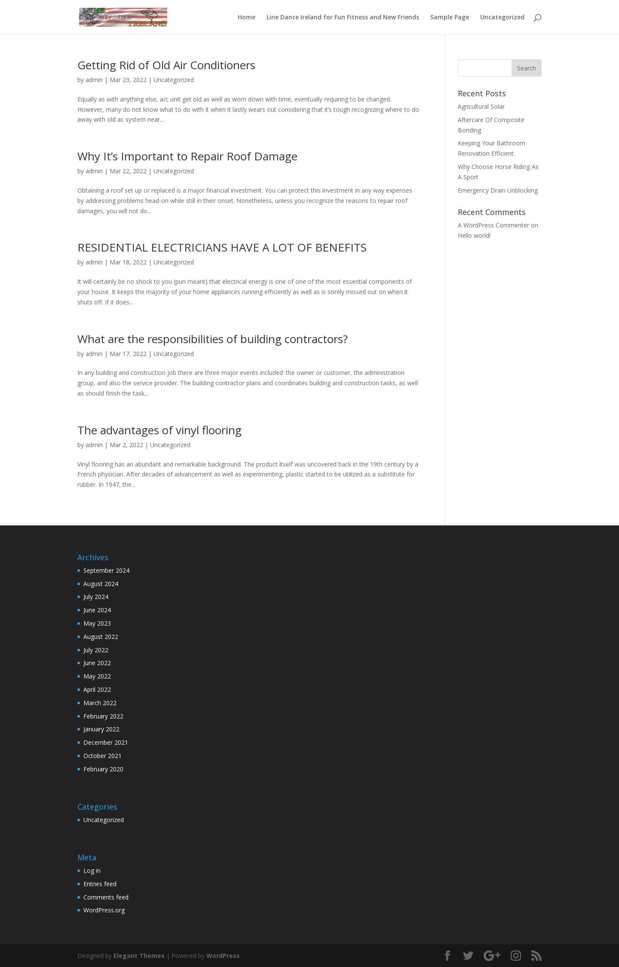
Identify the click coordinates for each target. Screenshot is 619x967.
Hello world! (474, 235)
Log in (92, 870)
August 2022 (100, 636)
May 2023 (97, 623)
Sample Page (449, 17)
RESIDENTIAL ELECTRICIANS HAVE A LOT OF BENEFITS (222, 247)
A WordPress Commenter (493, 225)
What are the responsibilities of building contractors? (212, 339)
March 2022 (99, 703)
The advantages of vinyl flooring (159, 430)
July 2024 (95, 596)
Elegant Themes (139, 956)
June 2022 (97, 663)
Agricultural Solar (481, 106)
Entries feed (99, 884)
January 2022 (101, 729)
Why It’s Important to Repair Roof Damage (187, 156)
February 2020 (103, 769)
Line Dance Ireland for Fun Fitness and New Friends (343, 17)
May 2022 (97, 676)
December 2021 (105, 742)
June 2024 (97, 610)
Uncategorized (502, 17)
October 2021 (102, 756)
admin (94, 80)
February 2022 (103, 716)
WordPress (223, 956)
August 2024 (100, 584)
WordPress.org (104, 910)
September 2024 (106, 570)
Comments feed (106, 897)
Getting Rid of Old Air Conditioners (166, 65)
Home (246, 17)
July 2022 (95, 650)
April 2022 (97, 689)
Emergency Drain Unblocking (498, 190)
